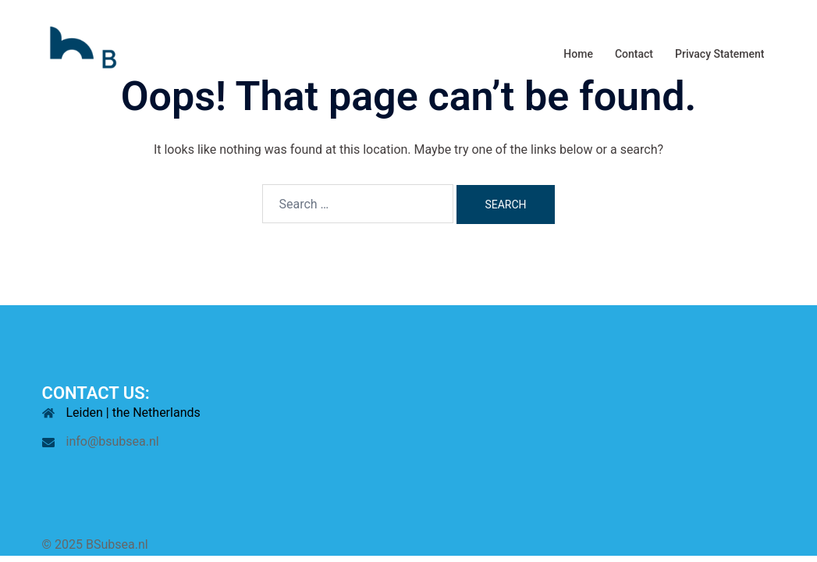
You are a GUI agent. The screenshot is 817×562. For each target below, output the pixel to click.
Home (578, 54)
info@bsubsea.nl (112, 441)
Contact (634, 54)
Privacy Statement (719, 54)
